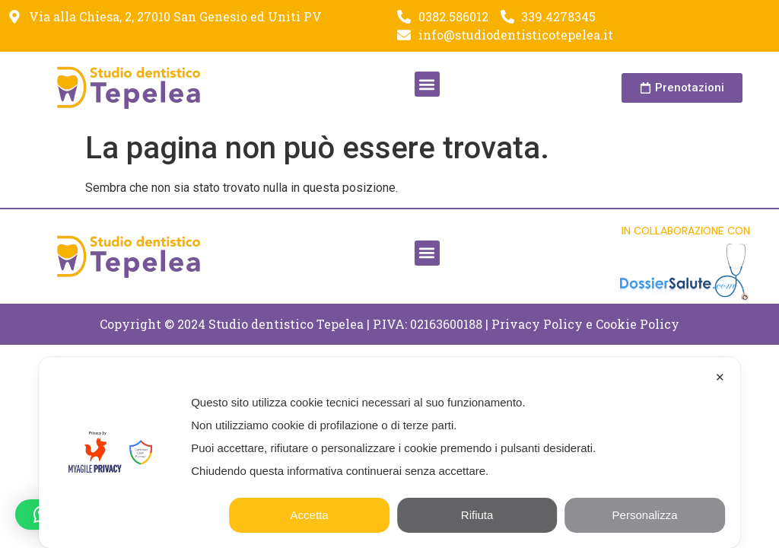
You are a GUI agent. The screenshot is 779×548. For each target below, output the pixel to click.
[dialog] (389, 452)
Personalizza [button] (645, 514)
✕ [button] (720, 377)
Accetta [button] (310, 514)
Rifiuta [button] (477, 514)
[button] (427, 84)
